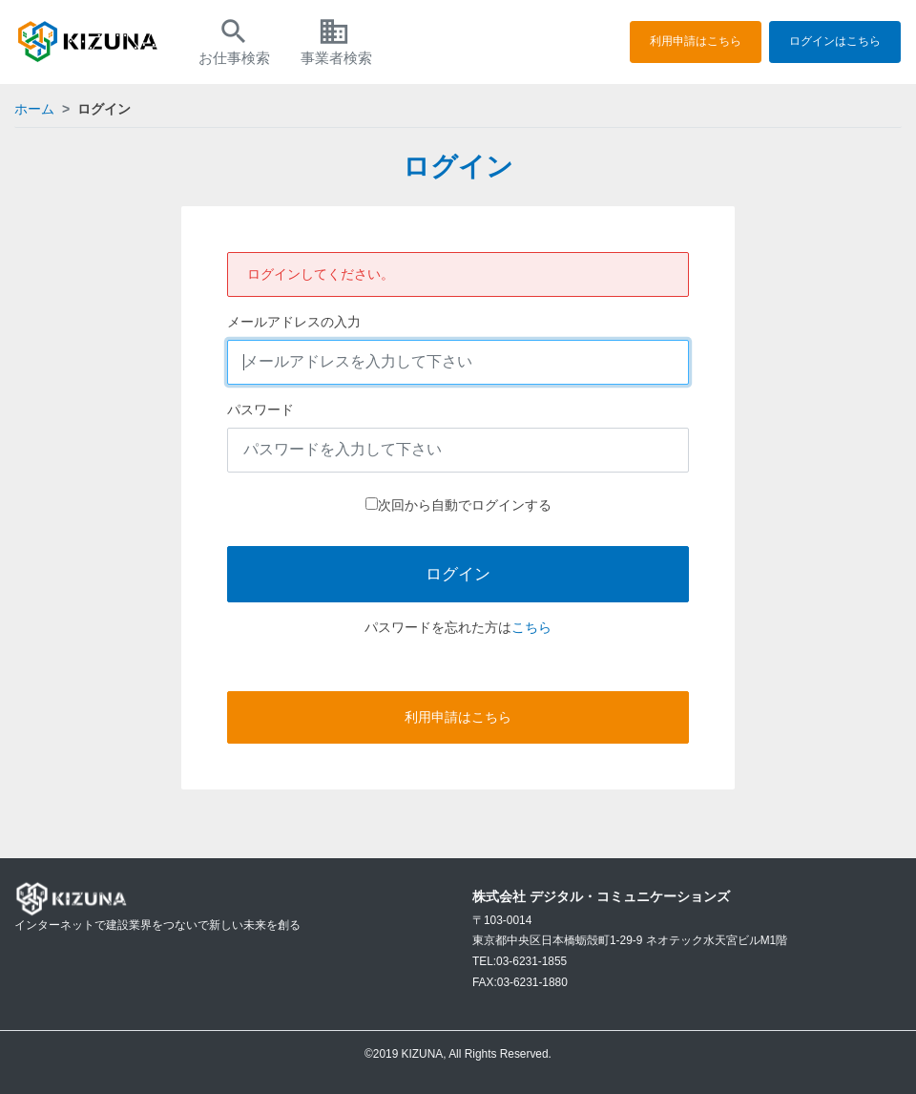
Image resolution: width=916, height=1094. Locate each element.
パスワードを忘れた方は (437, 627)
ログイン (458, 574)
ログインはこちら (835, 41)
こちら (531, 627)
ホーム (34, 108)
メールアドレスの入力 (294, 321)
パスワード (260, 409)
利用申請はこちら (695, 41)
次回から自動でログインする (465, 505)
